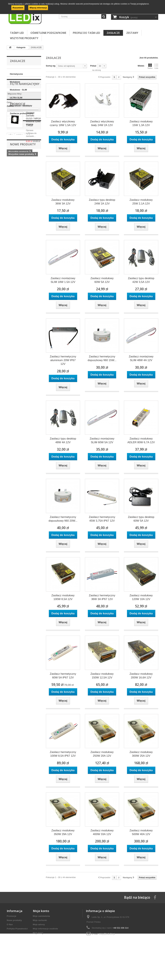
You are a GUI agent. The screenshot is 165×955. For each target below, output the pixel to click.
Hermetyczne (16, 74)
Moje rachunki (40, 920)
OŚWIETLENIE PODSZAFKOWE (48, 33)
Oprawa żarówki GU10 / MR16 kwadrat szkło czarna (33, 179)
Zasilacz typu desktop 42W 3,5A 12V (141, 280)
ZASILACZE (113, 33)
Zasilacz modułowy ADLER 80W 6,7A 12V (141, 440)
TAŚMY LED (17, 33)
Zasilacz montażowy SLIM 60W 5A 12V (102, 440)
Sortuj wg (50, 66)
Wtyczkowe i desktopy (21, 105)
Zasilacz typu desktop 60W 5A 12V (141, 518)
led (28, 233)
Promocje (17, 164)
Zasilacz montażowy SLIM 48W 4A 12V (141, 358)
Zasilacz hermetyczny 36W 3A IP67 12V (102, 597)
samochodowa (30, 243)
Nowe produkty (23, 261)
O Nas (10, 924)
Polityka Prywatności (17, 928)
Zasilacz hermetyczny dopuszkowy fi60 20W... (63, 518)
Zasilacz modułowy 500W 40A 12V (141, 832)
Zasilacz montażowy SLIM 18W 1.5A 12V (63, 280)
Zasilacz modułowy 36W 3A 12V (63, 201)
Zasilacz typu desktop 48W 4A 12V (63, 440)
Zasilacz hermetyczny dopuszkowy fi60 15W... (102, 358)
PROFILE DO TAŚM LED (86, 33)
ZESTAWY (132, 33)
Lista (156, 66)
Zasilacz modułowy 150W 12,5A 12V (102, 675)
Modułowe (15, 82)
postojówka (30, 238)
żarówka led (14, 238)
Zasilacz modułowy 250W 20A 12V (102, 754)
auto (21, 248)
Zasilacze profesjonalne (22, 113)
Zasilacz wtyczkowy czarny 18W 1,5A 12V (63, 123)
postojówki (13, 243)
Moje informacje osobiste (45, 928)
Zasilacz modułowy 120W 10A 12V (141, 597)
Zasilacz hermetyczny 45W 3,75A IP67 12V (102, 518)
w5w (10, 233)
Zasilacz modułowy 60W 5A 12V (102, 280)
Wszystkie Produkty (24, 38)
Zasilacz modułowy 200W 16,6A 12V (141, 675)
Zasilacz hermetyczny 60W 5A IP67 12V (63, 675)
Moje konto (41, 911)
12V (29, 248)
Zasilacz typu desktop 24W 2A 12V (102, 201)
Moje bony (38, 933)
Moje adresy (39, 924)
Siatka (149, 66)
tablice (19, 233)
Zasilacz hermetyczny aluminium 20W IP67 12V (63, 360)
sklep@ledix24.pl (107, 934)
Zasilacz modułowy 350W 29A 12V (63, 832)
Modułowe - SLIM (18, 90)
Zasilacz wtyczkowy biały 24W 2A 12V (102, 123)
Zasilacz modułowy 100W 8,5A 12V (63, 597)
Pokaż (93, 66)
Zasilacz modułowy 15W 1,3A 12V (141, 123)
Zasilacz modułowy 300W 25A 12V (141, 754)
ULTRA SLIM (16, 97)
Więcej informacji (38, 7)
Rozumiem (18, 7)
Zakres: (10, 148)
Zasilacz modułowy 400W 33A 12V (102, 832)
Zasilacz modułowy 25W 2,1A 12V (141, 201)
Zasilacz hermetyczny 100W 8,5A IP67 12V (63, 754)
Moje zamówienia (41, 916)
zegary (11, 248)
